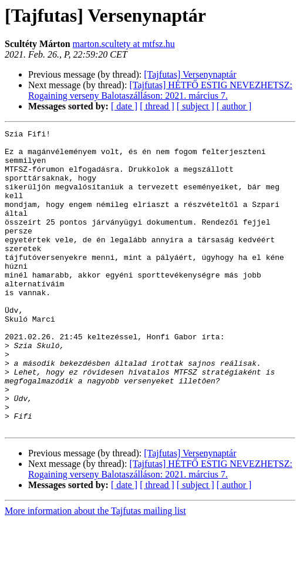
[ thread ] (157, 106)
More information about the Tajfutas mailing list (95, 571)
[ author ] (234, 106)
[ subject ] (195, 106)
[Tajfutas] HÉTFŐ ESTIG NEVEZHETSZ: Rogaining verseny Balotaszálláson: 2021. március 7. (160, 90)
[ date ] (124, 106)
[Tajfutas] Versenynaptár (190, 74)
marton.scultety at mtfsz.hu (124, 44)
